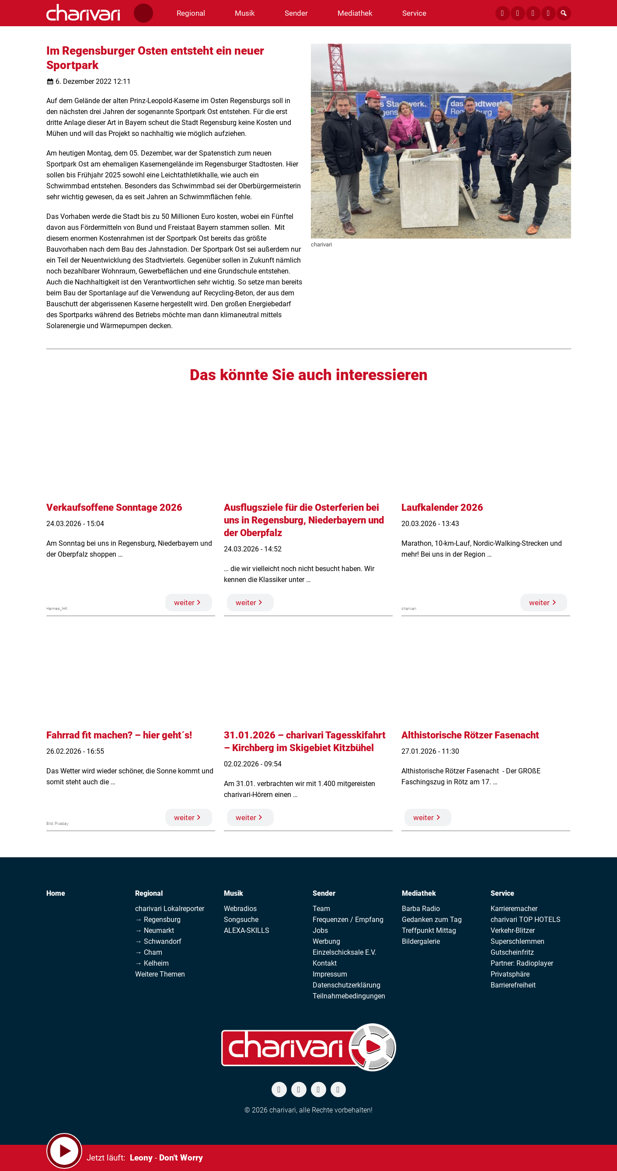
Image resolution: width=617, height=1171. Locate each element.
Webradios (240, 908)
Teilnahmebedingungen (349, 996)
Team (321, 908)
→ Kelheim (152, 963)
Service (502, 893)
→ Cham (148, 952)
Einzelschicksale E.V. (344, 952)
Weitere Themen (160, 974)
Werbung (326, 941)
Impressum (330, 974)
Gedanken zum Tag (432, 919)
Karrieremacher (514, 908)
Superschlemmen (517, 941)
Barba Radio (421, 908)
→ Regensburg (158, 919)
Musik (233, 893)
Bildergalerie (421, 941)
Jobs (320, 930)
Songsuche (241, 919)
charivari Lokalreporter (169, 908)
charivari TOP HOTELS (526, 919)
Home (55, 893)
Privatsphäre (510, 974)
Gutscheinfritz (512, 952)
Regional (149, 893)
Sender (324, 893)
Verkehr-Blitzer (513, 930)
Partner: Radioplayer (522, 963)
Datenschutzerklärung (346, 985)
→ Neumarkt (154, 930)
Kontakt (325, 963)
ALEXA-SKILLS (246, 930)
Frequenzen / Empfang (348, 919)
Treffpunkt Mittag (429, 930)
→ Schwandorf (158, 941)
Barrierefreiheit (513, 985)
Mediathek (419, 893)
